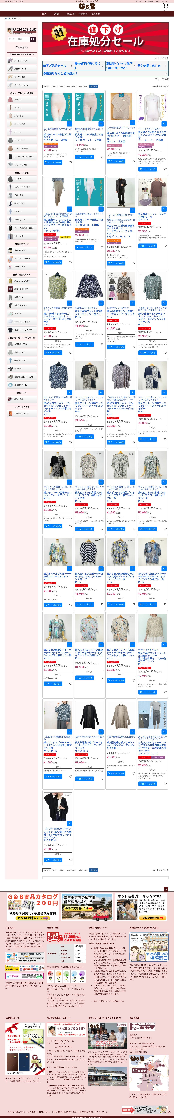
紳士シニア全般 (21, 173)
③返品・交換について (98, 928)
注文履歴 (95, 14)
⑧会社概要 (134, 1018)
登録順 (62, 86)
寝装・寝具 (22, 393)
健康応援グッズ (21, 244)
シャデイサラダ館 (21, 407)
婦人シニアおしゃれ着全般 (21, 93)
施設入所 (71, 14)
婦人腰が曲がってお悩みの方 (21, 54)
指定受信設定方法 (61, 1077)
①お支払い (10, 928)
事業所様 (83, 14)
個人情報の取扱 (86, 1112)
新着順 (54, 86)
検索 (32, 39)
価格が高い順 (83, 86)
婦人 (44, 14)
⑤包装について (12, 1018)
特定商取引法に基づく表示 (65, 1112)
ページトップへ (166, 889)
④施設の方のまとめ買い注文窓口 (144, 928)
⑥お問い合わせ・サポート (58, 1018)
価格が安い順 (71, 86)
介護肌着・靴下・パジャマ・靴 (21, 338)
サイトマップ (102, 1112)
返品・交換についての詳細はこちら (109, 1001)
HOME (7, 19)
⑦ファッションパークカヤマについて (105, 1018)
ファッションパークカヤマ (140, 1038)
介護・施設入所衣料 (21, 274)
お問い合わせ (44, 1112)
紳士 (56, 14)
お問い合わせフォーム (64, 1041)
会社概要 (32, 1112)
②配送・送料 (53, 928)
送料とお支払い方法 (25, 946)
